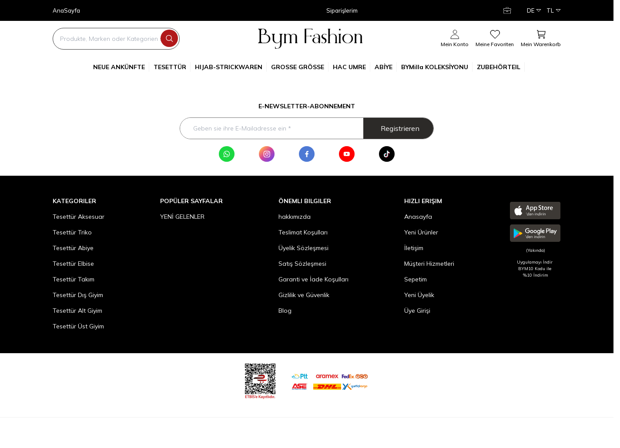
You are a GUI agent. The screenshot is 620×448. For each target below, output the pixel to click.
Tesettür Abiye (73, 248)
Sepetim (415, 279)
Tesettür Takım (73, 279)
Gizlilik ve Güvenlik (303, 295)
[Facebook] (307, 154)
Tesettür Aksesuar (78, 217)
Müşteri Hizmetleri (429, 263)
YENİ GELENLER (182, 217)
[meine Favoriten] (495, 39)
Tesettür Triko (72, 232)
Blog (285, 310)
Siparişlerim (342, 10)
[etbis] (260, 380)
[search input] (116, 39)
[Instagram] (267, 154)
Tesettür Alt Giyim (77, 310)
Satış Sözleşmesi (302, 263)
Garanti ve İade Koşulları (313, 279)
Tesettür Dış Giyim (78, 295)
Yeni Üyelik (419, 295)
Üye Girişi (417, 310)
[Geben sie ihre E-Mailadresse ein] (306, 128)
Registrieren (400, 128)
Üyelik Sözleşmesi (303, 248)
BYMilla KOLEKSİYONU (437, 67)
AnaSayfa (66, 10)
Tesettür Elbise (73, 263)
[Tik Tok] (387, 154)
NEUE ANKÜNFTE (121, 67)
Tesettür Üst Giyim (78, 326)
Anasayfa (418, 217)
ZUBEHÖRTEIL (501, 67)
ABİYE (386, 67)
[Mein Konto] (508, 10)
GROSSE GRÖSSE (299, 67)
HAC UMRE (351, 67)
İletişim (413, 248)
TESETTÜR (172, 67)
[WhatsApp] (227, 154)
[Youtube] (347, 154)
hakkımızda (294, 217)
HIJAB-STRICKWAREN (231, 67)
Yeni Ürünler (421, 232)
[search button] (169, 38)
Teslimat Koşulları (303, 232)
